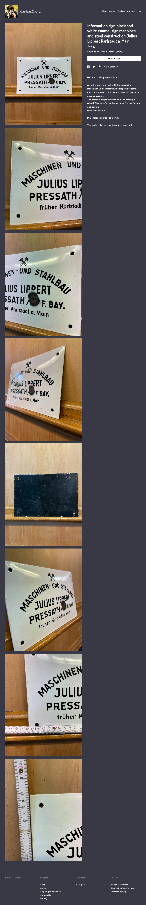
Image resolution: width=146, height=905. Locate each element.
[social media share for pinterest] (100, 66)
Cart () (131, 11)
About (112, 11)
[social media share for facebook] (88, 66)
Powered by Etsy (118, 891)
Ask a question (111, 66)
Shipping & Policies (109, 77)
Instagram (80, 884)
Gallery (121, 11)
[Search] (140, 11)
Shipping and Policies (50, 891)
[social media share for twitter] (94, 66)
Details (91, 77)
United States (107, 51)
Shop (104, 11)
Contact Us (45, 895)
